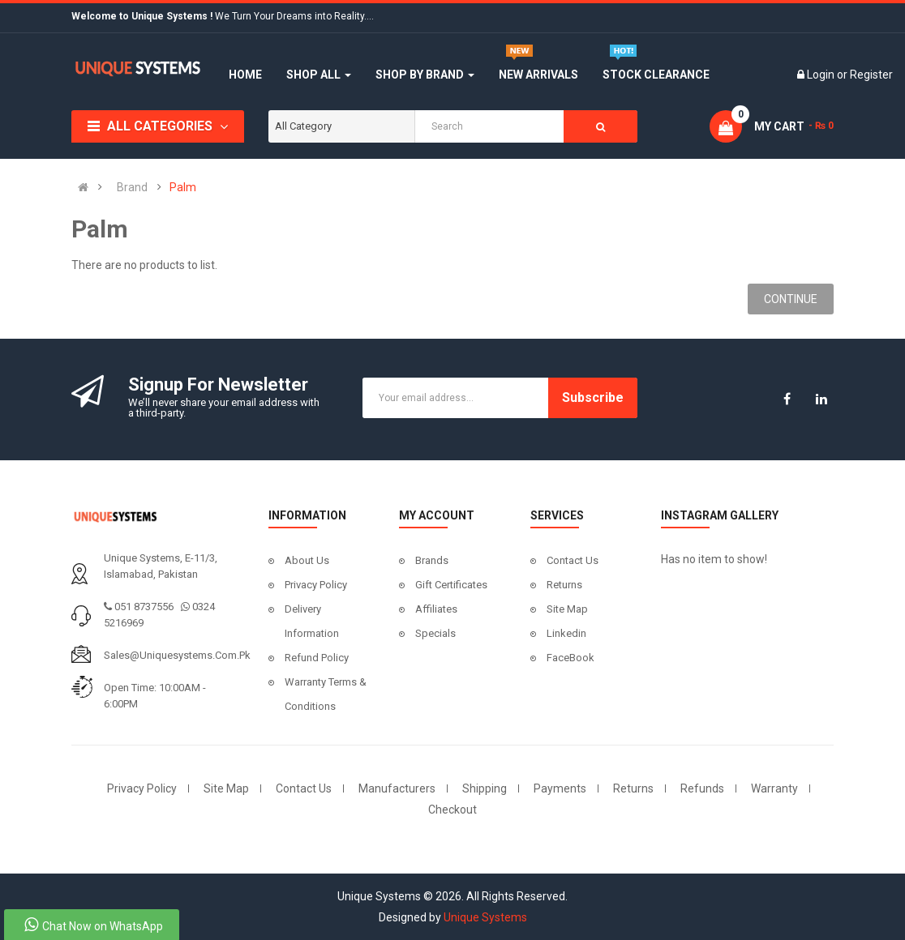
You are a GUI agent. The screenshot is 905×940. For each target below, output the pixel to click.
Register (871, 74)
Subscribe (593, 397)
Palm (182, 187)
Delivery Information (312, 621)
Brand (132, 187)
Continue (790, 299)
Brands (431, 560)
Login (822, 74)
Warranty (774, 788)
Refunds (702, 788)
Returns (564, 585)
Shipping (484, 788)
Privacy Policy (316, 585)
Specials (435, 633)
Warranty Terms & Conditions (326, 694)
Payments (560, 788)
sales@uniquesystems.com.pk (177, 655)
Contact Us (572, 560)
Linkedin (566, 633)
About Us (307, 560)
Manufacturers (396, 788)
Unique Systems (485, 917)
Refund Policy (317, 658)
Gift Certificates (451, 585)
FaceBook (570, 658)
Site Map (567, 609)
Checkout (452, 809)
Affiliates (436, 609)
